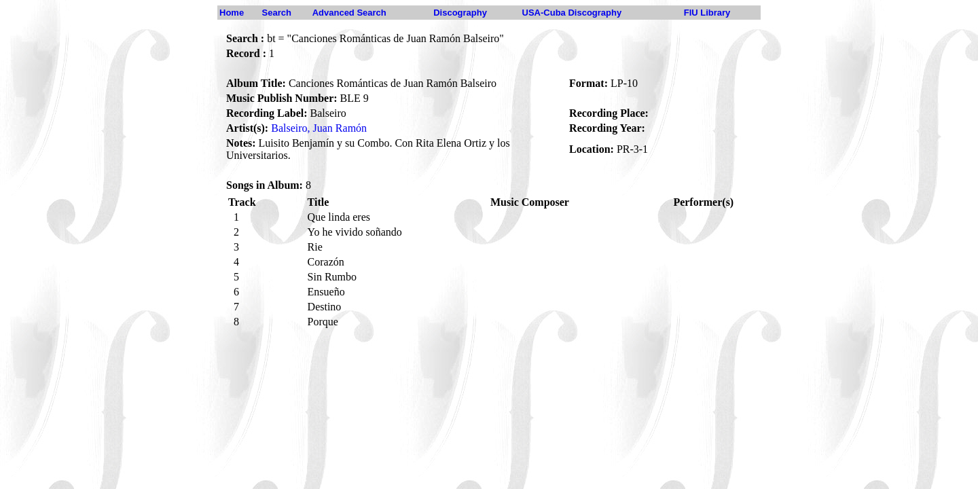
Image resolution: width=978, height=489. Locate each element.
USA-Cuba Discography (572, 12)
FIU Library (707, 12)
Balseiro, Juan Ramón (319, 128)
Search (276, 12)
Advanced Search (349, 12)
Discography (460, 12)
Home (231, 12)
